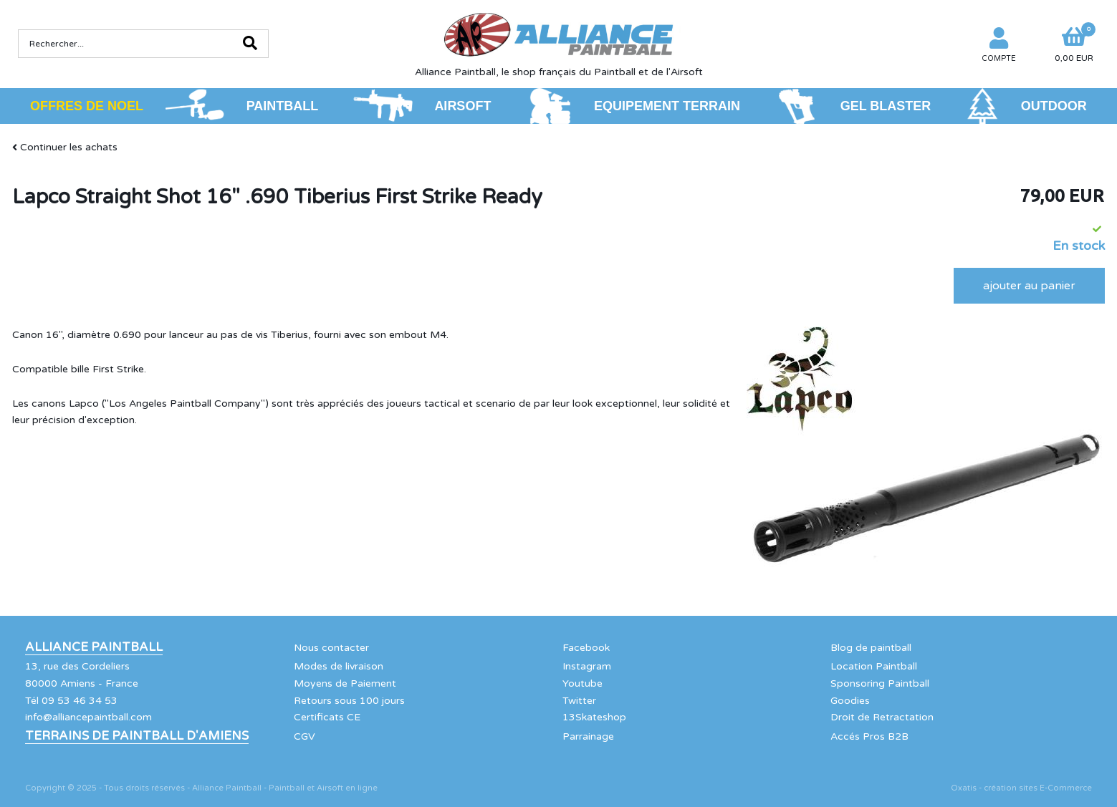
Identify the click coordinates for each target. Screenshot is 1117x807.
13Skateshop (594, 717)
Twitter (579, 701)
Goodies (850, 701)
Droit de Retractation (882, 717)
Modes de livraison (338, 666)
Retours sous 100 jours (349, 701)
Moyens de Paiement (345, 683)
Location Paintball (873, 666)
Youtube (582, 683)
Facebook (586, 648)
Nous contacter (331, 648)
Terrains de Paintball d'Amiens (137, 736)
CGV (304, 736)
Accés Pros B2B (869, 736)
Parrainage (588, 736)
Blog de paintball (870, 648)
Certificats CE (327, 717)
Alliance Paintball (94, 647)
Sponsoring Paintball (879, 683)
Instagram (586, 666)
